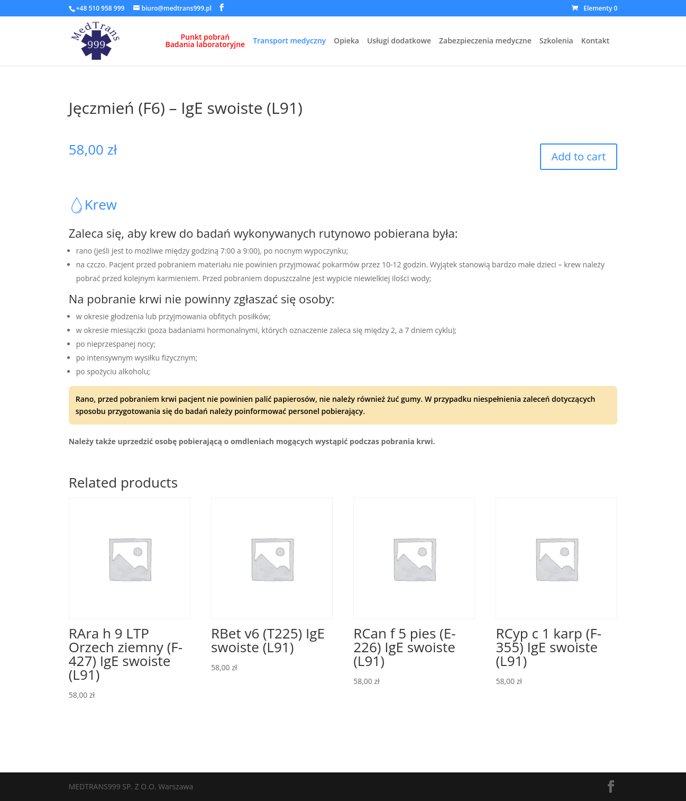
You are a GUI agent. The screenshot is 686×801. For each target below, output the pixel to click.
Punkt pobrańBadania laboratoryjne (205, 41)
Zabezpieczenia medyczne (485, 41)
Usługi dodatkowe (399, 41)
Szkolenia (556, 41)
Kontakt (595, 41)
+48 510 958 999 (100, 8)
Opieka (346, 41)
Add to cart (579, 156)
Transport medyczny (289, 41)
